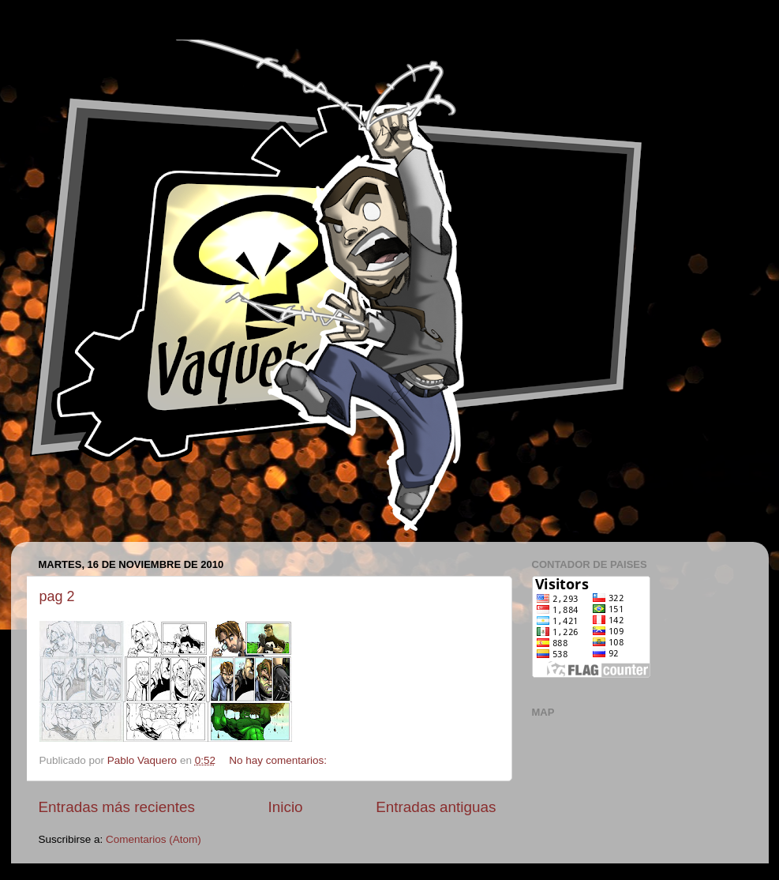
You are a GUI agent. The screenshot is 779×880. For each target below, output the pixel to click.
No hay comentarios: (279, 760)
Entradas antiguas (436, 807)
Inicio (285, 807)
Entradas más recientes (117, 807)
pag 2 (57, 596)
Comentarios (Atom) (153, 839)
